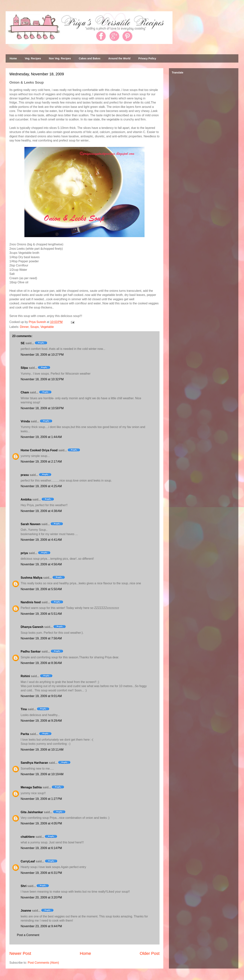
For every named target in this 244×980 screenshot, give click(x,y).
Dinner (24, 326)
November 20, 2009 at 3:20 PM (41, 897)
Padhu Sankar (31, 651)
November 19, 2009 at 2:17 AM (41, 461)
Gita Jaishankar (32, 812)
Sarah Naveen (31, 524)
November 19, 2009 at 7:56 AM (41, 638)
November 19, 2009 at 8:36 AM (41, 663)
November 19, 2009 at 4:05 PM (41, 823)
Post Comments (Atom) (43, 962)
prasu (25, 474)
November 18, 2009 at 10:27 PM (42, 354)
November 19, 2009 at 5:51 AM (41, 613)
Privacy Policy (147, 58)
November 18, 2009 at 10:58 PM (42, 408)
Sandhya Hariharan (34, 762)
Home (13, 58)
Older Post (150, 953)
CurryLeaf (28, 861)
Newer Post (20, 953)
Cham (25, 392)
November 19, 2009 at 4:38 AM (41, 511)
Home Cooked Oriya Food (39, 450)
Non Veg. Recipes (60, 58)
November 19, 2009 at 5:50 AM (41, 589)
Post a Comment (28, 935)
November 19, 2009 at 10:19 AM (42, 774)
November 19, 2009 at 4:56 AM (41, 564)
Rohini (25, 676)
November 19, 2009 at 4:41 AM (41, 539)
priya (24, 553)
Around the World (119, 58)
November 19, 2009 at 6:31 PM (41, 872)
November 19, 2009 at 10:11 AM (42, 749)
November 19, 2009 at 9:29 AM (41, 720)
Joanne (26, 910)
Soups (34, 326)
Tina (24, 709)
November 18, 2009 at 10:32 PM (42, 379)
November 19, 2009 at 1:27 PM (41, 798)
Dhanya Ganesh (32, 626)
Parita (25, 734)
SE (23, 343)
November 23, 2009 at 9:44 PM (41, 926)
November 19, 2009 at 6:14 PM (41, 848)
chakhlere (28, 836)
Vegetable (47, 326)
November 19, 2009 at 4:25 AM (41, 486)
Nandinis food (31, 602)
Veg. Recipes (33, 58)
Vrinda (25, 421)
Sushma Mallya (31, 577)
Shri (23, 886)
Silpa (24, 367)
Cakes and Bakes (89, 58)
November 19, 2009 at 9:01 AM (41, 696)
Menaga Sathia (31, 787)
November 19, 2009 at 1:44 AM (41, 437)
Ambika (26, 499)
